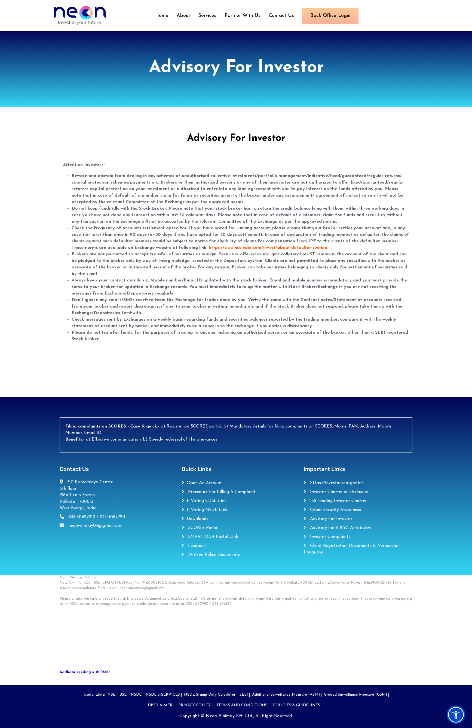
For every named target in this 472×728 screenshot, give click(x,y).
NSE (111, 695)
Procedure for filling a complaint (221, 492)
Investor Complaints (329, 537)
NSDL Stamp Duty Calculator (209, 695)
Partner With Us (242, 15)
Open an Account (204, 483)
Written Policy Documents (213, 555)
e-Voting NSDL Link (207, 510)
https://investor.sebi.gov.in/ (336, 483)
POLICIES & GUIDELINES (296, 705)
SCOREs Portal (202, 528)
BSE (123, 695)
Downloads (197, 519)
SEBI (244, 695)
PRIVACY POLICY (194, 705)
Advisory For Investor (330, 519)
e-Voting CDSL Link (206, 501)
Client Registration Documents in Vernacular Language (351, 549)
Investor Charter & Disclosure (338, 492)
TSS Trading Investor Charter (338, 501)
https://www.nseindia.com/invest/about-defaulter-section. (268, 248)
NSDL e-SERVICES (163, 695)
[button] (456, 715)
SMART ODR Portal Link (212, 537)
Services (207, 15)
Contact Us (281, 15)
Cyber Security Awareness (335, 510)
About (183, 15)
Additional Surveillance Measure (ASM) (286, 695)
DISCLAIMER (160, 705)
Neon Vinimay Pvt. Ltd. (229, 716)
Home (161, 15)
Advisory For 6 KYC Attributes (340, 528)
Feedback (197, 546)
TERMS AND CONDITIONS (241, 705)
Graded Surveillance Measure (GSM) (355, 695)
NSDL (136, 695)
